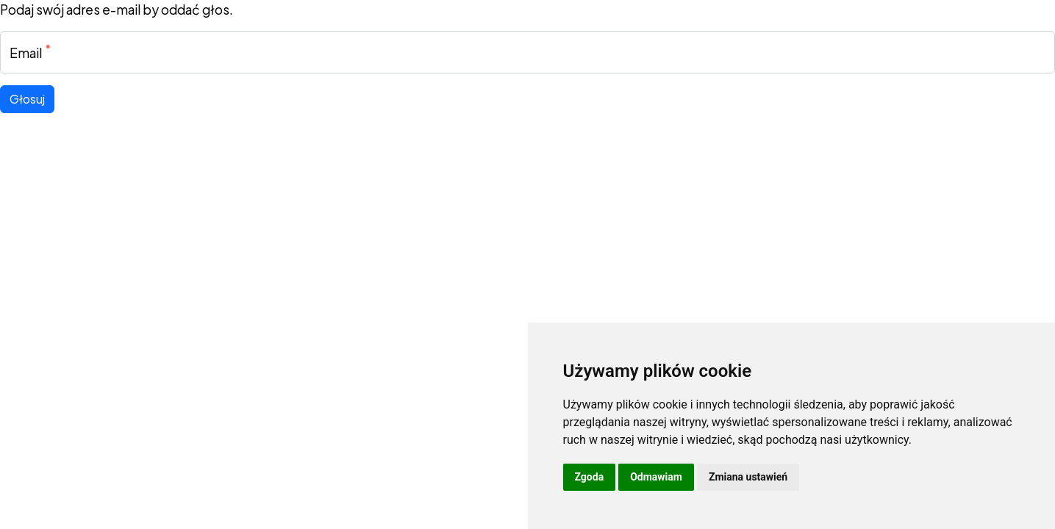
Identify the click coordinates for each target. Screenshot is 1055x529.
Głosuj (27, 99)
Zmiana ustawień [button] (748, 477)
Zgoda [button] (589, 477)
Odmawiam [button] (656, 477)
